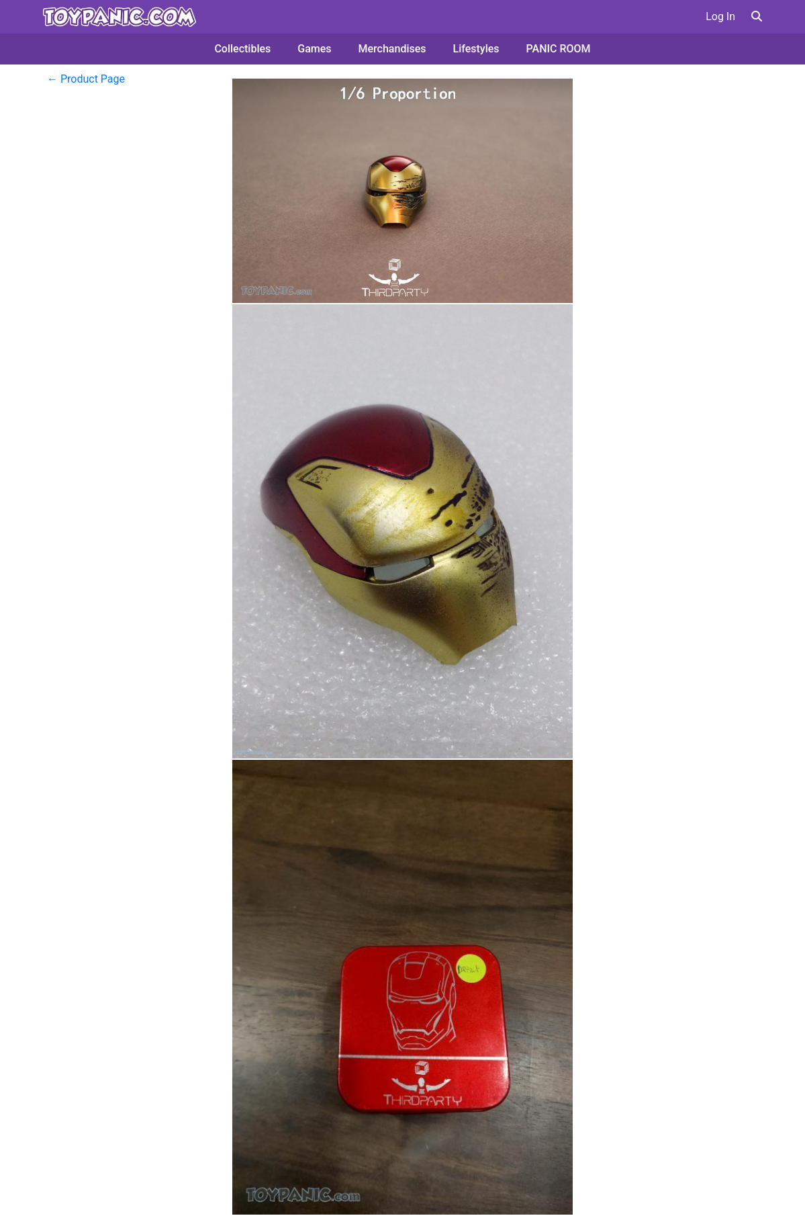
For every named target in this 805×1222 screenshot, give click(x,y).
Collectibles (242, 48)
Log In (720, 16)
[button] (756, 16)
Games (314, 48)
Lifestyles (476, 48)
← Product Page (86, 79)
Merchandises (392, 48)
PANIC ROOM (558, 48)
